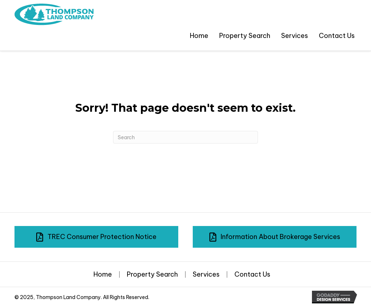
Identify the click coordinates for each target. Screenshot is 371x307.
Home (102, 274)
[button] (96, 237)
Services (206, 274)
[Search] (185, 137)
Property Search (152, 274)
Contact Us (252, 274)
